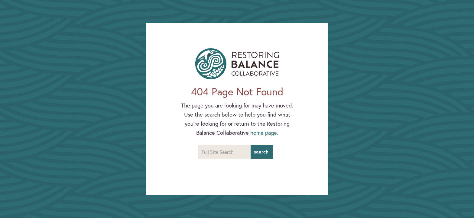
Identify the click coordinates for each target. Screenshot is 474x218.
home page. (264, 132)
